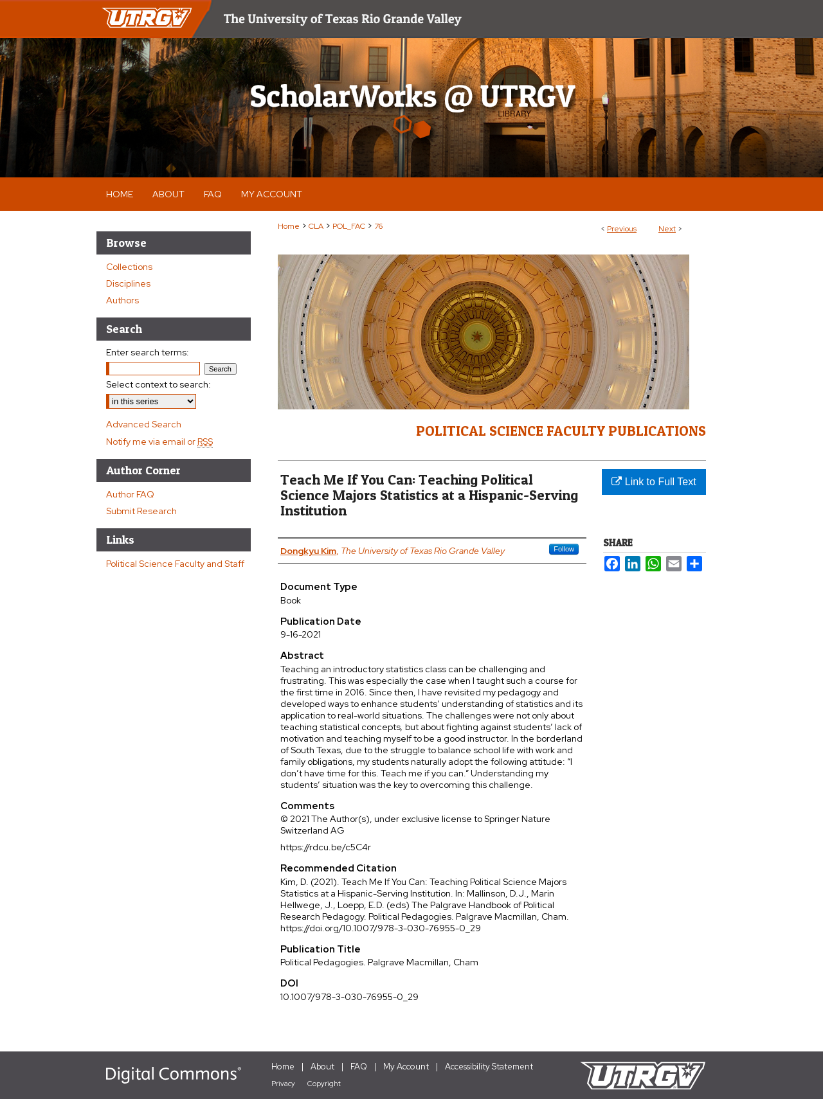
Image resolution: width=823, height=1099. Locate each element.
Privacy (283, 1083)
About (322, 1066)
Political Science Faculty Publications (561, 430)
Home (289, 226)
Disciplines (128, 283)
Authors (122, 300)
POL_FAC (348, 226)
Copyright (324, 1083)
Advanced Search (143, 424)
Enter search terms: (147, 352)
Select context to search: (158, 384)
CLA (316, 226)
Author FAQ (130, 494)
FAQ (358, 1066)
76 (378, 226)
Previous (622, 229)
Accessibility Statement (489, 1066)
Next (667, 229)
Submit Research (141, 511)
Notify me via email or (159, 441)
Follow (564, 549)
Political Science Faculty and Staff (175, 563)
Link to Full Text (653, 481)
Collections (129, 267)
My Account (406, 1066)
